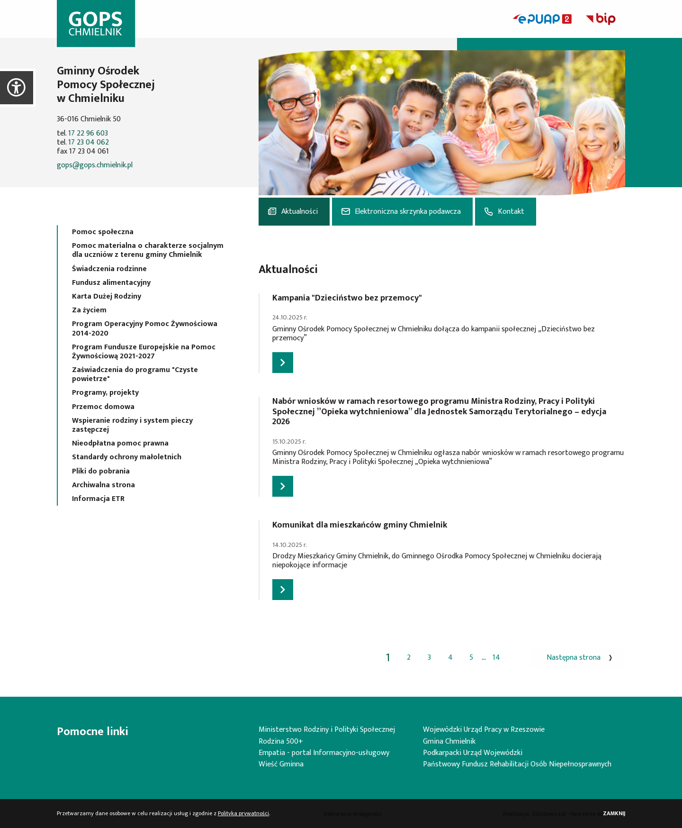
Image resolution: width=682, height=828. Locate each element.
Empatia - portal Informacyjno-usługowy (324, 752)
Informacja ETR (98, 498)
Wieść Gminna (281, 764)
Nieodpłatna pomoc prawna (120, 443)
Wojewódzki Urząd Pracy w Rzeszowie (484, 729)
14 (496, 657)
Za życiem (89, 310)
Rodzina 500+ (281, 741)
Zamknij (614, 813)
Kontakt (511, 211)
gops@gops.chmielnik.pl (95, 165)
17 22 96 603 (88, 133)
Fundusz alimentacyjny (111, 282)
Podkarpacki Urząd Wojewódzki (472, 752)
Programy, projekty (105, 392)
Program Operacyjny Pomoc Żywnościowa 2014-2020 (144, 328)
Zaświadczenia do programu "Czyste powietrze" (135, 374)
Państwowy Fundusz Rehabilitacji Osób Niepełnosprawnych (517, 764)
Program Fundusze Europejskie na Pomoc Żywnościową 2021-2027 (143, 352)
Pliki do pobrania (101, 471)
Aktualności (299, 211)
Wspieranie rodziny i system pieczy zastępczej (132, 425)
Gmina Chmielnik (449, 741)
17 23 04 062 (88, 142)
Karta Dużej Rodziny (106, 296)
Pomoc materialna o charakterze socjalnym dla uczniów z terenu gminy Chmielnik (148, 250)
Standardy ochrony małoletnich (126, 457)
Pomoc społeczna (103, 232)
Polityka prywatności (243, 813)
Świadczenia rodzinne (109, 269)
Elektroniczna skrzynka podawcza (408, 211)
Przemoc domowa (103, 406)
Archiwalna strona (103, 485)
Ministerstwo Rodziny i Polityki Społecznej (327, 729)
